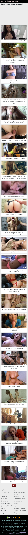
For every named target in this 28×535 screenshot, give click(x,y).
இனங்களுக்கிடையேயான (7, 506)
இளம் (3, 508)
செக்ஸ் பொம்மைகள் (20, 510)
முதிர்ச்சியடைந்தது (19, 498)
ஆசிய (3, 490)
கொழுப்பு (17, 513)
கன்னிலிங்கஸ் (18, 501)
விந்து (2, 513)
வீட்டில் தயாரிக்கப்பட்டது (19, 495)
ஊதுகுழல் (17, 506)
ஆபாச (3, 1)
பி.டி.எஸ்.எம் (5, 492)
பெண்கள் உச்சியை (19, 508)
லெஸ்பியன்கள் (5, 503)
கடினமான (4, 498)
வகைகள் (15, 1)
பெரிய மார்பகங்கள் (19, 492)
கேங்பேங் (4, 496)
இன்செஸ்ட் (4, 501)
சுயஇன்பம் (17, 503)
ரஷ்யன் (3, 510)
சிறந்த (9, 1)
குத (15, 490)
